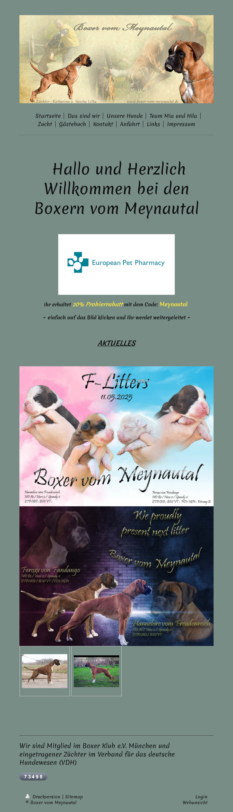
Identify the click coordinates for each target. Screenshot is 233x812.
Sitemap (74, 797)
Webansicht (195, 803)
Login (201, 797)
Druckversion (43, 797)
